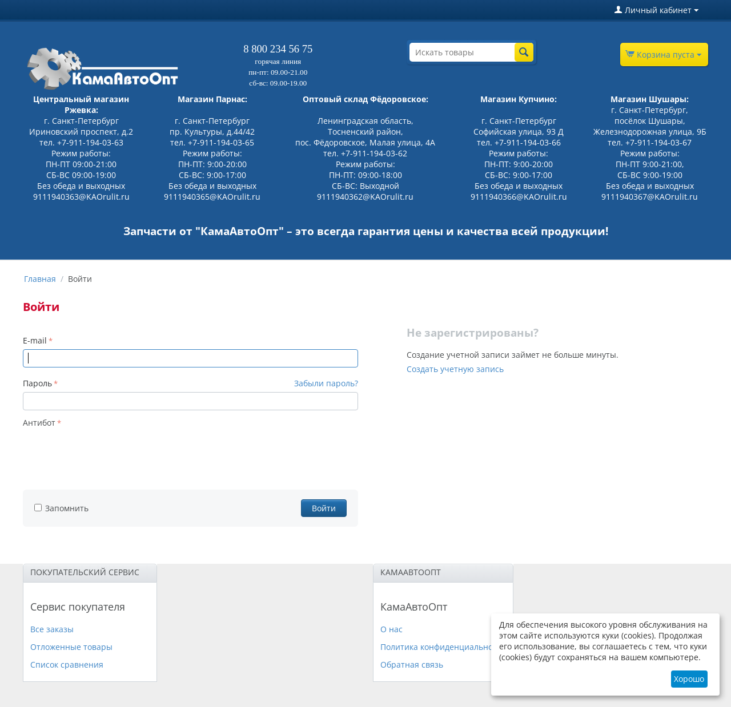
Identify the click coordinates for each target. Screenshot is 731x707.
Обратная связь (411, 664)
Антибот (39, 422)
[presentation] (109, 453)
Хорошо (689, 678)
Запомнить (61, 508)
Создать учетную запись (455, 368)
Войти (324, 508)
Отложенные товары (71, 646)
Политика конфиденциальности (443, 646)
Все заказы (52, 629)
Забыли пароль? (326, 383)
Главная (40, 278)
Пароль (37, 383)
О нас (391, 629)
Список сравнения (66, 664)
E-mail (35, 340)
